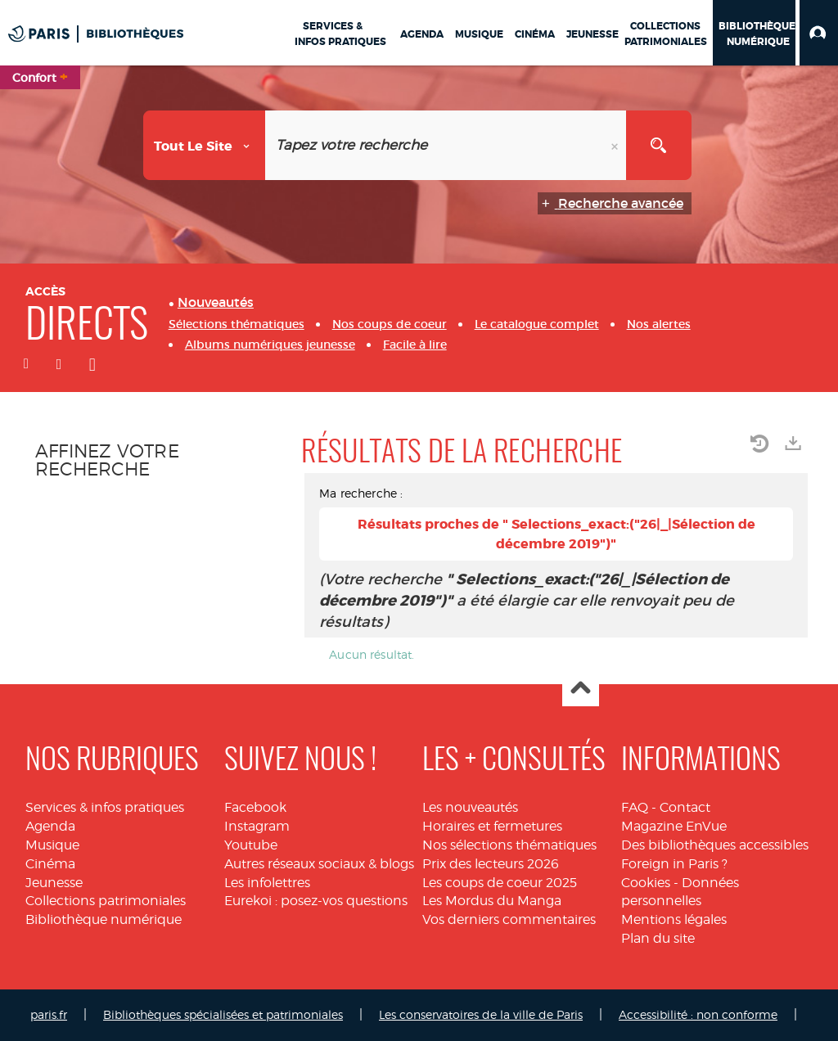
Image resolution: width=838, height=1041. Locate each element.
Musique (52, 845)
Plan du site (658, 938)
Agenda (50, 826)
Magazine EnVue (674, 826)
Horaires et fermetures (492, 826)
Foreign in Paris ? (674, 864)
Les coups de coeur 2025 (499, 882)
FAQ (634, 807)
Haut (580, 688)
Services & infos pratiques (104, 807)
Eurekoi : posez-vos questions (316, 900)
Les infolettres (267, 882)
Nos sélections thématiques (509, 845)
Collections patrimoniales (105, 900)
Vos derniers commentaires (509, 919)
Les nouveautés (470, 807)
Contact (685, 807)
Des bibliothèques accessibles (715, 845)
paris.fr (48, 1014)
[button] (819, 32)
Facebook (255, 807)
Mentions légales (674, 919)
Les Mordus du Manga (491, 900)
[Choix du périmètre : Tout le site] (204, 145)
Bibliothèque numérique (103, 919)
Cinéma (50, 864)
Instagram (257, 826)
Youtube (250, 845)
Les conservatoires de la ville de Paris (481, 1014)
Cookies (645, 882)
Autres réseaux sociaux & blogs (319, 864)
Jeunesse (54, 882)
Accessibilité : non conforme (698, 1014)
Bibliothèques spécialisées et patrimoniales (223, 1014)
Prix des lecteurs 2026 (490, 864)
